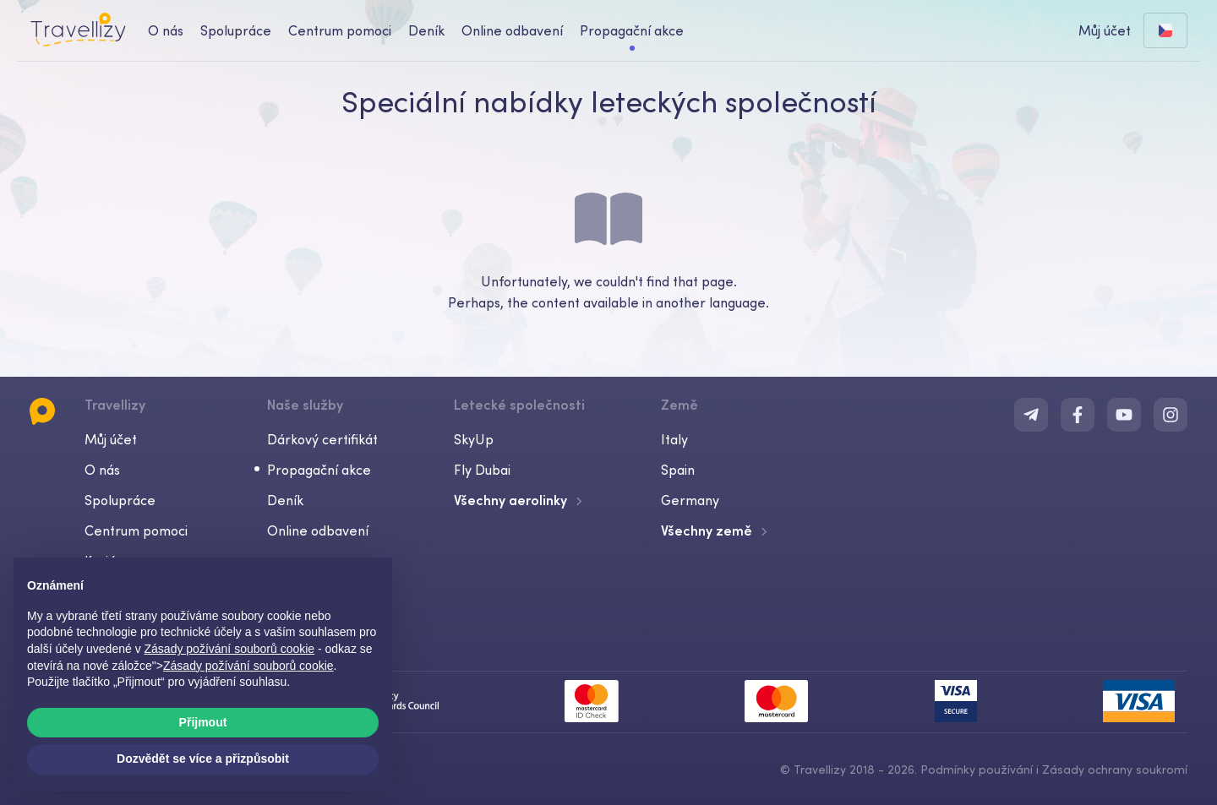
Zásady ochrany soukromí (1114, 769)
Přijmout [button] (203, 722)
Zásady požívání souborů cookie (248, 665)
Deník (285, 500)
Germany (690, 500)
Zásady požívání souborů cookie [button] (230, 648)
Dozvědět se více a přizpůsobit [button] (203, 758)
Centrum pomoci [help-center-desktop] (339, 30)
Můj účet (111, 439)
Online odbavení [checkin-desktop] (512, 30)
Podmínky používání (976, 769)
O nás (102, 469)
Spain (678, 469)
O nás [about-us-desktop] (165, 30)
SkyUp (474, 439)
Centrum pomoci (136, 530)
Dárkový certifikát (322, 439)
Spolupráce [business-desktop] (235, 30)
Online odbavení (317, 530)
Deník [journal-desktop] (426, 30)
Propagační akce (632, 30)
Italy (674, 439)
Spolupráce (120, 500)
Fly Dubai (482, 469)
